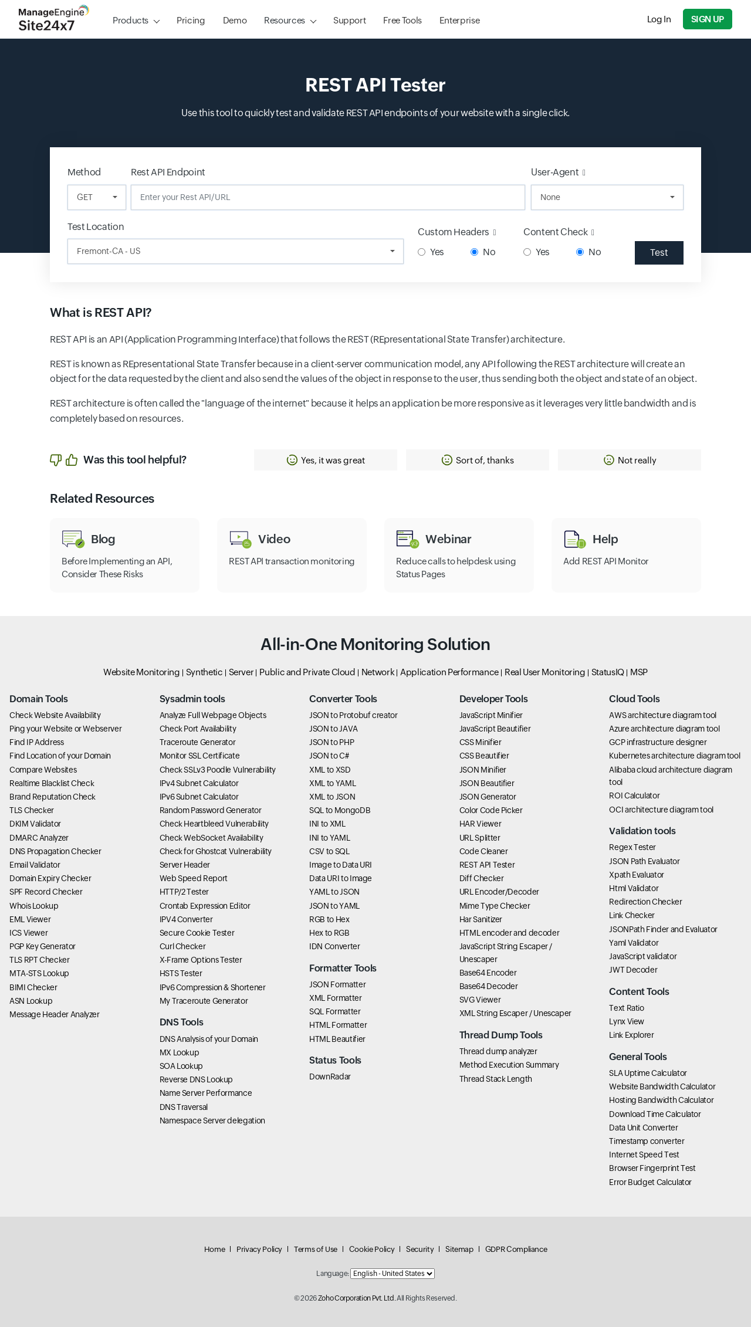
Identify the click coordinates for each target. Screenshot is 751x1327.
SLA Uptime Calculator (647, 1073)
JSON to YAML (334, 905)
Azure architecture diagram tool (664, 728)
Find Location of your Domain (60, 755)
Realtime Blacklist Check (51, 783)
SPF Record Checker (46, 891)
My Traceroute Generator (204, 1001)
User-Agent (558, 172)
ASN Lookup (30, 1001)
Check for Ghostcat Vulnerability (216, 851)
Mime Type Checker (494, 905)
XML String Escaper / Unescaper (515, 1013)
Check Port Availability (198, 728)
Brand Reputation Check (52, 796)
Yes (431, 252)
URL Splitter (479, 837)
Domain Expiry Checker (50, 878)
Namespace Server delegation (212, 1120)
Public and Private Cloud (307, 672)
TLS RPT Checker (39, 959)
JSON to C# (329, 755)
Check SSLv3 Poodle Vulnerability (218, 769)
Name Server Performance (206, 1093)
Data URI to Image (340, 878)
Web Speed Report (194, 878)
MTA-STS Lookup (39, 973)
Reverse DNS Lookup (197, 1079)
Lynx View (626, 1021)
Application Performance (449, 672)
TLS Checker (31, 810)
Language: (332, 1274)
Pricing (191, 20)
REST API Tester (487, 864)
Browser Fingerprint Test (652, 1168)
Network (377, 672)
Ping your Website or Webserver (65, 728)
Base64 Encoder (488, 972)
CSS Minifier (480, 742)
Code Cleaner (483, 851)
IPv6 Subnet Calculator (199, 796)
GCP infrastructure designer (657, 742)
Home (214, 1249)
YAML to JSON (334, 891)
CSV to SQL (329, 851)
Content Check (558, 232)
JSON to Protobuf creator (353, 715)
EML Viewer (29, 919)
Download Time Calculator (655, 1114)
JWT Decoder (633, 969)
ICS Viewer (28, 932)
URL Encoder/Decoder (499, 891)
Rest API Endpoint (168, 172)
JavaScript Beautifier (494, 728)
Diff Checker (481, 878)
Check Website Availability (55, 715)
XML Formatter (335, 998)
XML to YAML (332, 783)
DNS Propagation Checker (55, 851)
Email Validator (34, 864)
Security (420, 1249)
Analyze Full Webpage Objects (213, 715)
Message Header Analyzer (54, 1014)
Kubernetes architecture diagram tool (674, 755)
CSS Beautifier (484, 755)
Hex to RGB (329, 932)
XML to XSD (329, 769)
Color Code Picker (491, 810)
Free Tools (402, 20)
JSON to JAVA (333, 728)
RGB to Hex (329, 919)
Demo (235, 20)
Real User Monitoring (545, 672)
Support (349, 20)
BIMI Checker (33, 987)
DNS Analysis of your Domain (209, 1039)
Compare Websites (42, 769)
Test (659, 252)
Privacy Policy (259, 1249)
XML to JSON (332, 796)
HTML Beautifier (337, 1039)
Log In (659, 19)
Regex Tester (632, 847)
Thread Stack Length (495, 1079)
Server (241, 672)
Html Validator (633, 888)
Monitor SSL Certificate (200, 755)
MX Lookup (179, 1052)
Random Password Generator (211, 810)
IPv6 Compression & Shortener (213, 987)
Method (84, 172)
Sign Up (707, 19)
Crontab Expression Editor (205, 905)
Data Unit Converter (643, 1127)
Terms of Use (315, 1249)
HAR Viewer (480, 823)
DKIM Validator (35, 823)
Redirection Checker (645, 901)
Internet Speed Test (644, 1154)
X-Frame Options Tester (201, 959)
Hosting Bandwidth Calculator (661, 1100)
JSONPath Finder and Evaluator (663, 929)
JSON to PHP (331, 742)
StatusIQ (607, 672)
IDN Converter (334, 946)
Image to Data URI (340, 864)
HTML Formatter (338, 1025)
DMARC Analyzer (39, 837)
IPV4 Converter (186, 919)
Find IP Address (36, 742)
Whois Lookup (34, 905)
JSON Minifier (482, 769)
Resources (284, 20)
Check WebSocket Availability (211, 837)
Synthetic (204, 672)
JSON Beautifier (487, 783)
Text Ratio (626, 1008)
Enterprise (459, 20)
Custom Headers (457, 232)
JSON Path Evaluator (644, 861)
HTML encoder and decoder (509, 932)
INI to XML (327, 823)
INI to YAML (329, 837)
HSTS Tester (181, 973)
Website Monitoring (141, 672)
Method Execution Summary (509, 1064)
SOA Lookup (181, 1066)
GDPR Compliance (516, 1249)
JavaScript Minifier (491, 715)
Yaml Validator (633, 942)
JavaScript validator (642, 956)
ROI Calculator (634, 795)
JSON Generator (487, 796)
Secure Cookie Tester (197, 932)
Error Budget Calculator (650, 1182)
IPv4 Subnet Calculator (199, 783)
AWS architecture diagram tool (662, 715)
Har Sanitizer (480, 919)
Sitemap (459, 1249)
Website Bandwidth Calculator (662, 1086)
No (483, 252)
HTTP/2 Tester (184, 891)
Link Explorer (631, 1035)
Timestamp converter (646, 1141)
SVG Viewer (479, 999)
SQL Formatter (334, 1011)
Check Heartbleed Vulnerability (214, 823)
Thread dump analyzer (498, 1051)
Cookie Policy (371, 1249)
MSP (639, 672)
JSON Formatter (337, 984)
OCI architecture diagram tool (661, 809)
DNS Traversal (184, 1107)
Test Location (95, 226)
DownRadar (330, 1076)
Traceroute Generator (198, 742)
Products (130, 20)
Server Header (185, 864)
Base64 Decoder (488, 986)
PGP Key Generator (42, 946)
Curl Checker (183, 946)
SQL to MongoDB (339, 810)
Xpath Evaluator (636, 874)
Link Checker (632, 915)
